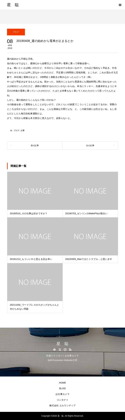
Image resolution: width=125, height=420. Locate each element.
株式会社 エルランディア (62, 405)
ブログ (16, 32)
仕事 (23, 130)
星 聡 (13, 5)
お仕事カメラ (62, 394)
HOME (62, 382)
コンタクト (62, 399)
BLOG (62, 388)
